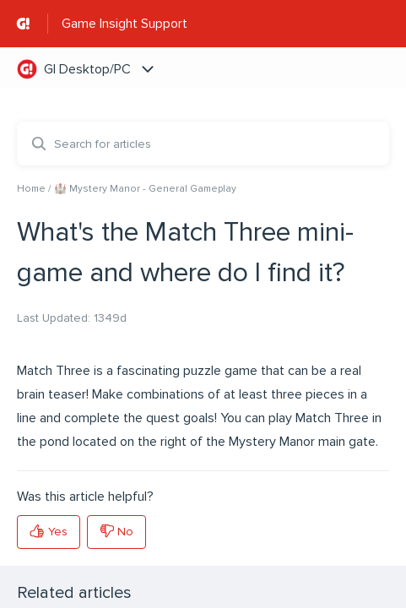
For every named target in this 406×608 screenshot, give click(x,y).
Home (31, 188)
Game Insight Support (124, 23)
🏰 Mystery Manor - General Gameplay (145, 188)
